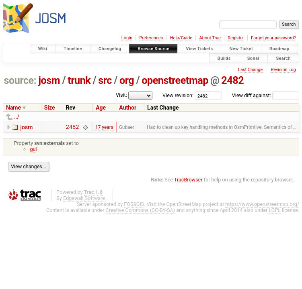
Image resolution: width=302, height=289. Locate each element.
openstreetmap (175, 80)
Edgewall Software (84, 199)
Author (127, 107)
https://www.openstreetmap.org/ (262, 205)
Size (49, 107)
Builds (224, 58)
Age (101, 107)
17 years (104, 127)
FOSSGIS (134, 205)
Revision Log (283, 69)
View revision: (177, 95)
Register (236, 38)
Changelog (110, 48)
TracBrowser (188, 181)
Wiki (42, 48)
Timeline (73, 48)
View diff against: (265, 95)
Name (13, 107)
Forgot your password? (273, 38)
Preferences (151, 38)
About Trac (210, 38)
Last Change (250, 69)
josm (49, 80)
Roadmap (279, 48)
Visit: (121, 95)
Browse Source (153, 48)
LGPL (275, 211)
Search (283, 58)
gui (33, 150)
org (126, 80)
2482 (232, 80)
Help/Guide (181, 38)
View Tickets (199, 48)
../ (16, 117)
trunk (79, 80)
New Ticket (241, 48)
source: (20, 80)
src (105, 80)
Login (126, 38)
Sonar (253, 58)
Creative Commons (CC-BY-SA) (140, 211)
